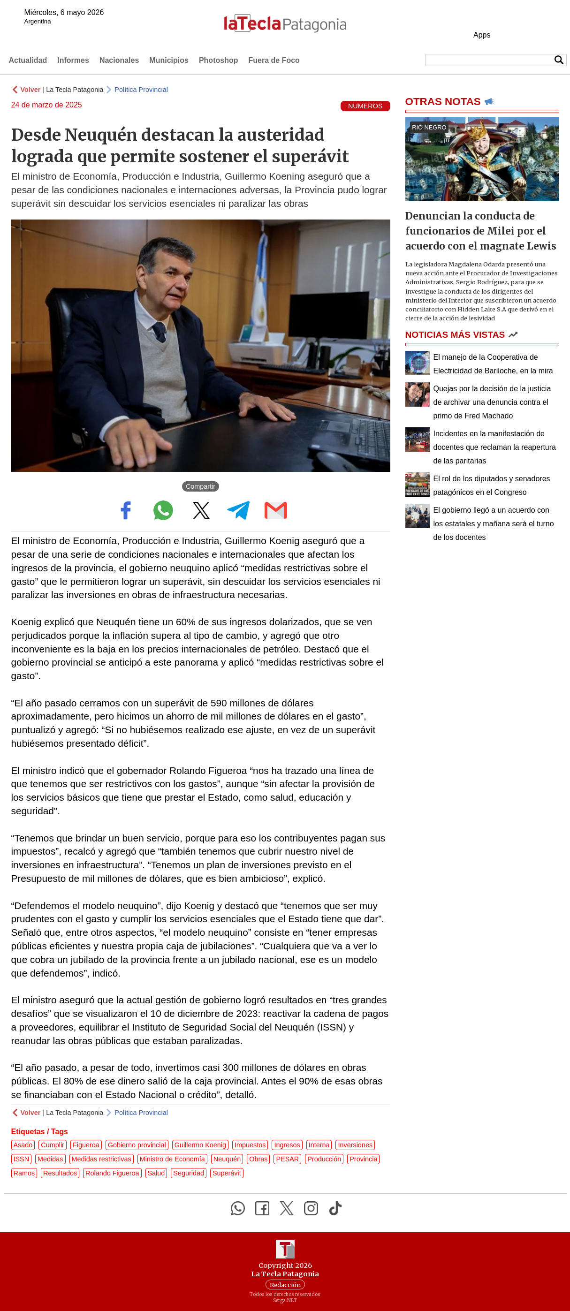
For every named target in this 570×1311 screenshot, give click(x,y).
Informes (73, 60)
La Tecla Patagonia (74, 89)
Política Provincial (141, 89)
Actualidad (28, 60)
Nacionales (119, 60)
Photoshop (218, 60)
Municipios (169, 60)
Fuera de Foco (273, 60)
